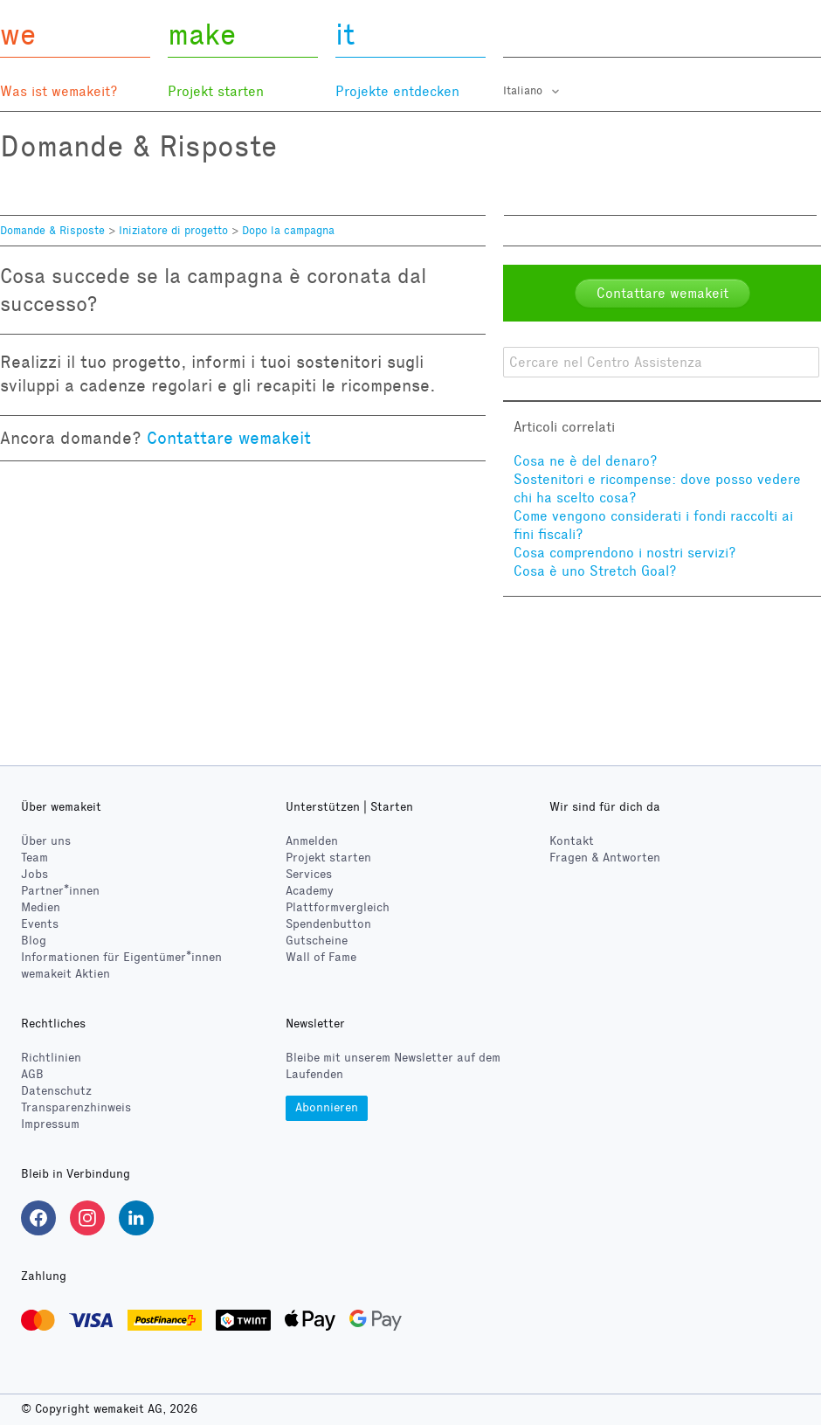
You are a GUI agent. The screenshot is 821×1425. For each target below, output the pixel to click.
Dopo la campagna (288, 231)
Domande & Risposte (52, 231)
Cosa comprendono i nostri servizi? (625, 552)
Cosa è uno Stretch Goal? (595, 571)
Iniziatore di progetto (173, 231)
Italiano (524, 91)
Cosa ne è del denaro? (586, 461)
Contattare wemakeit (229, 437)
